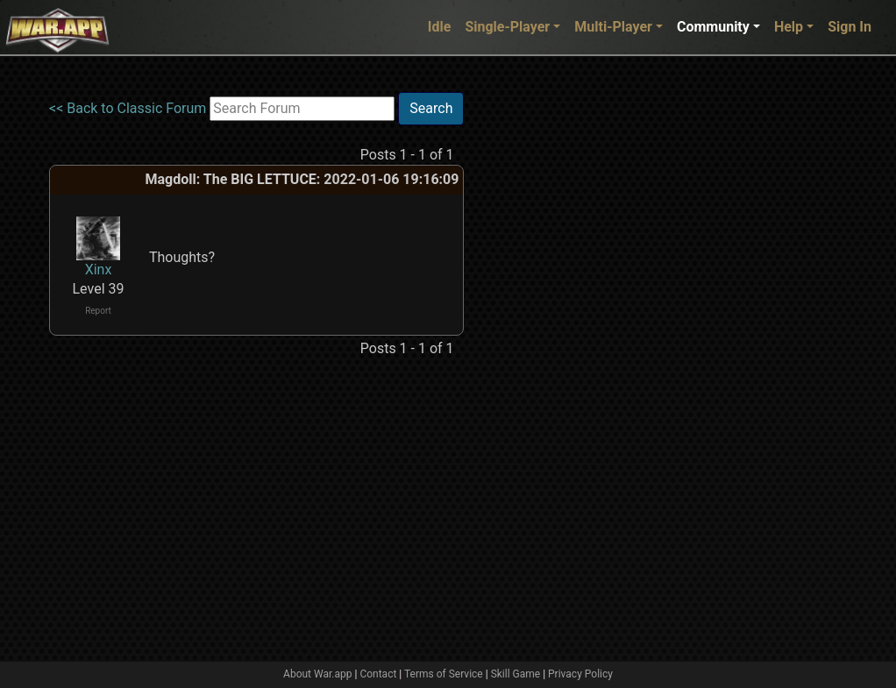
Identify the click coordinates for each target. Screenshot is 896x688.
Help (788, 26)
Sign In (849, 26)
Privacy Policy (580, 674)
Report (98, 311)
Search (430, 108)
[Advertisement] (536, 355)
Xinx (98, 269)
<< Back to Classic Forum (127, 108)
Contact (377, 674)
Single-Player (507, 26)
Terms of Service (443, 674)
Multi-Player (613, 26)
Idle (440, 26)
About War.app (317, 674)
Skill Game (516, 674)
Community (713, 26)
